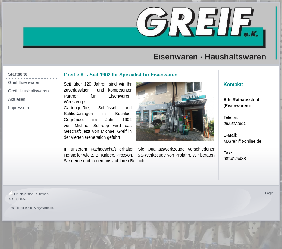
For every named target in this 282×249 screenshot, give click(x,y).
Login (269, 193)
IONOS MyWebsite (39, 208)
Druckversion (21, 194)
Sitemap (42, 194)
